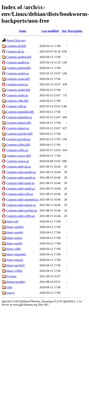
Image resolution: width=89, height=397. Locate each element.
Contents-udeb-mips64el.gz (22, 199)
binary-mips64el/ (16, 254)
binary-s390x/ (14, 270)
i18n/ (9, 287)
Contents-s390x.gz (17, 150)
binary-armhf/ (14, 243)
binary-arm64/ (14, 232)
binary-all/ (12, 221)
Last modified (50, 31)
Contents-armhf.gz (17, 95)
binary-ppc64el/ (15, 265)
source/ (10, 292)
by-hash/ (11, 276)
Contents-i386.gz (16, 106)
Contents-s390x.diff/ (18, 144)
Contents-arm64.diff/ (18, 67)
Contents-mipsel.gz (17, 128)
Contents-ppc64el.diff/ (19, 133)
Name (22, 31)
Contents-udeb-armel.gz (20, 183)
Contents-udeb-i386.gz (19, 194)
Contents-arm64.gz (17, 73)
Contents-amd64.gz (17, 62)
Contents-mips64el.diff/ (20, 111)
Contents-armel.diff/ (18, 78)
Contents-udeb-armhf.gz (20, 188)
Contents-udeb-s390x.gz (20, 216)
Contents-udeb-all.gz (18, 166)
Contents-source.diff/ (18, 155)
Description (75, 31)
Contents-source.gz (17, 161)
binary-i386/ (13, 248)
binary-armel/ (14, 237)
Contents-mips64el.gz (19, 117)
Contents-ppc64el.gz (18, 139)
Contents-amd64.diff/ (18, 56)
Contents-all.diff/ (16, 46)
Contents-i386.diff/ (17, 100)
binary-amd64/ (15, 226)
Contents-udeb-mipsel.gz (21, 205)
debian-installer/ (15, 281)
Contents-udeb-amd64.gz (21, 172)
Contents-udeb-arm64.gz (21, 177)
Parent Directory (16, 40)
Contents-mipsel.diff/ (18, 122)
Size (64, 31)
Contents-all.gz (15, 51)
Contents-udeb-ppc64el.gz (21, 210)
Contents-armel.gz (17, 84)
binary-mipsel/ (14, 259)
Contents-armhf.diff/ (18, 89)
